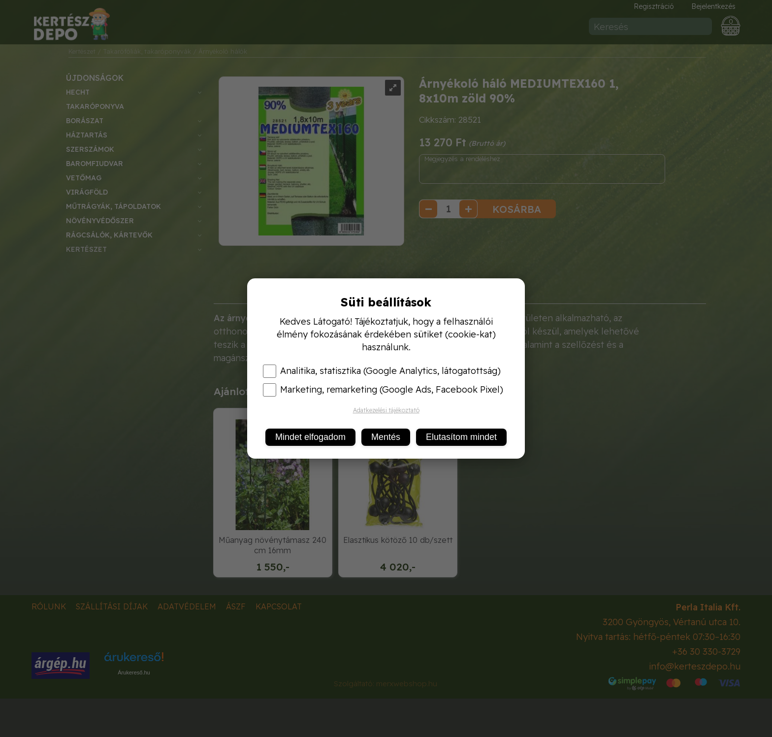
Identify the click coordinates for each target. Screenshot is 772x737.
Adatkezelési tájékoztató (386, 410)
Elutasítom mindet (461, 437)
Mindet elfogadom (310, 437)
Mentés (385, 437)
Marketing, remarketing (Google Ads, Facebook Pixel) (383, 389)
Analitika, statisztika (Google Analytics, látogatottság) (382, 371)
